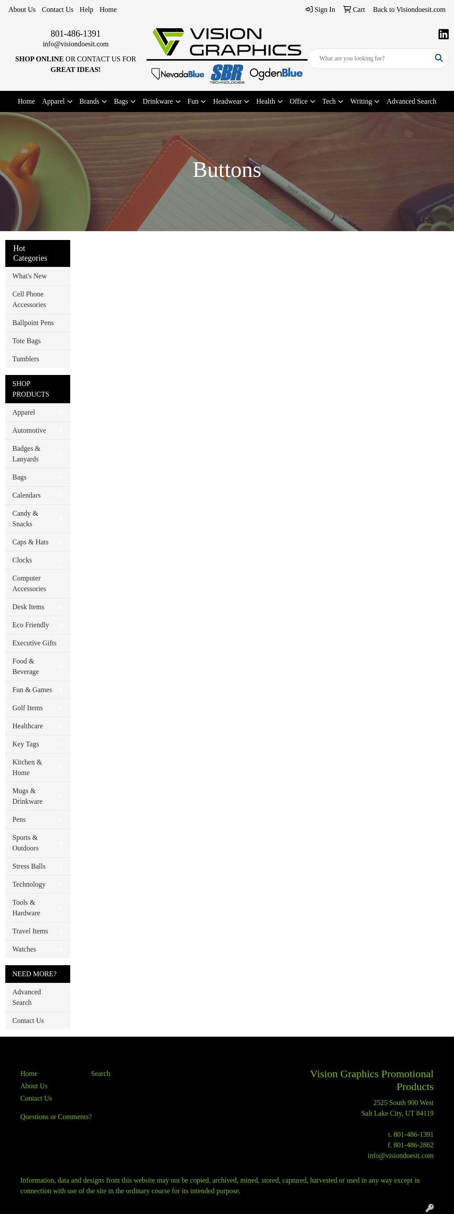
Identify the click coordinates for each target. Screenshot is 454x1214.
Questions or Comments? (56, 1116)
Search (100, 1073)
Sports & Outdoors (25, 843)
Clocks (22, 560)
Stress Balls (28, 866)
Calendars (26, 495)
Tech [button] (329, 101)
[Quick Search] (369, 59)
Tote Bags (26, 341)
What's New (29, 276)
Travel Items (30, 931)
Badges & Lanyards (26, 454)
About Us (22, 9)
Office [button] (299, 101)
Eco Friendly (30, 625)
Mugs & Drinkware (27, 796)
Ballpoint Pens (33, 322)
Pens (19, 819)
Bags (19, 477)
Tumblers (25, 359)
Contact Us (58, 9)
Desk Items (28, 607)
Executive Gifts (34, 643)
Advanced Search (411, 101)
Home (108, 9)
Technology (28, 884)
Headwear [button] (227, 101)
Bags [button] (121, 101)
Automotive (29, 430)
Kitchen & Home (27, 767)
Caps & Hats (30, 542)
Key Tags (25, 744)
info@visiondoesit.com (76, 44)
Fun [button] (193, 101)
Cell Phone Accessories (29, 299)
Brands (89, 101)
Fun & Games (32, 689)
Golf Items (27, 708)
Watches (24, 949)
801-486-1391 (76, 33)
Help (86, 9)
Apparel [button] (53, 101)
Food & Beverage (25, 666)
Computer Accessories (29, 583)
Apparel (23, 412)
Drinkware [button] (158, 101)
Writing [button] (361, 101)
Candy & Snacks (25, 519)
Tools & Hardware (26, 908)
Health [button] (265, 101)
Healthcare (27, 726)
